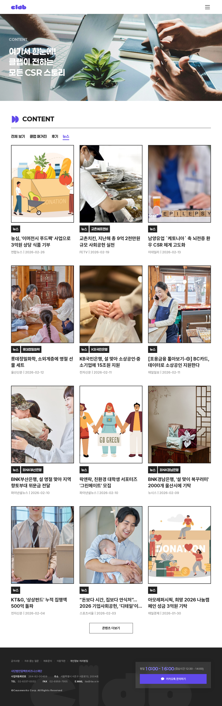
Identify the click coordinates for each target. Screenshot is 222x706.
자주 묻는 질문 (31, 661)
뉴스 (66, 136)
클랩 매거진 (38, 136)
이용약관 (61, 661)
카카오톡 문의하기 (176, 679)
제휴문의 (47, 661)
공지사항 (15, 661)
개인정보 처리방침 (79, 661)
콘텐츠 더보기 (111, 628)
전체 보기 (18, 136)
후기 (55, 136)
